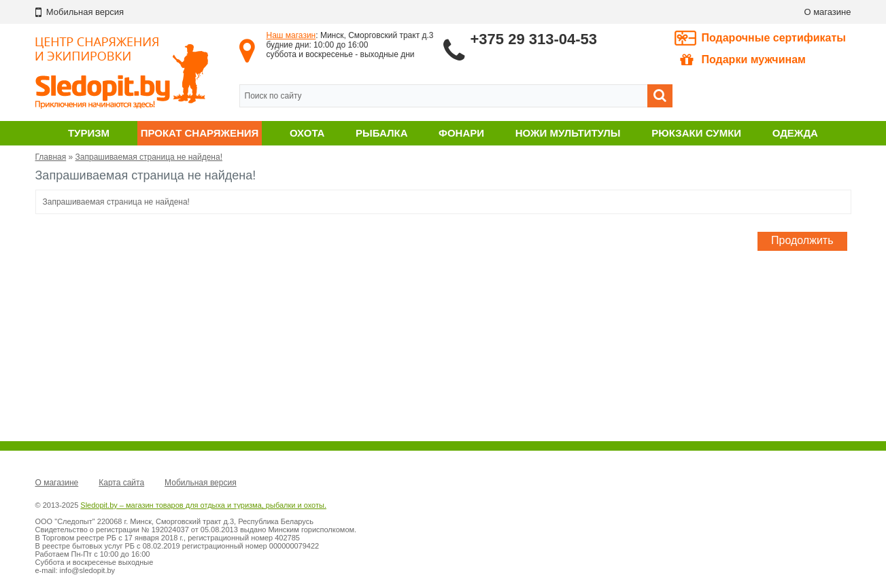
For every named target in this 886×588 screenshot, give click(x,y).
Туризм (88, 133)
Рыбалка (381, 133)
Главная (51, 157)
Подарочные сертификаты (774, 38)
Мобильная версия (201, 482)
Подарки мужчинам (743, 59)
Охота (307, 133)
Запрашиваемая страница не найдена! (148, 157)
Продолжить (802, 240)
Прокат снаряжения (200, 133)
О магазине (827, 12)
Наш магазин (291, 35)
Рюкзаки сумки (696, 133)
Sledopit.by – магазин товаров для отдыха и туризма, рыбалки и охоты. (203, 505)
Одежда (795, 133)
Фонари (461, 133)
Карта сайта (121, 482)
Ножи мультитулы (568, 133)
